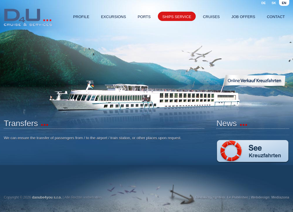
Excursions (113, 17)
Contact (276, 17)
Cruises (211, 17)
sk (273, 3)
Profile (81, 17)
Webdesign (260, 197)
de (263, 3)
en (284, 3)
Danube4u (28, 17)
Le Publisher (237, 197)
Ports (144, 17)
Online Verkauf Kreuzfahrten (254, 80)
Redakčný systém (210, 197)
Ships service (176, 17)
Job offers (243, 17)
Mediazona (280, 197)
